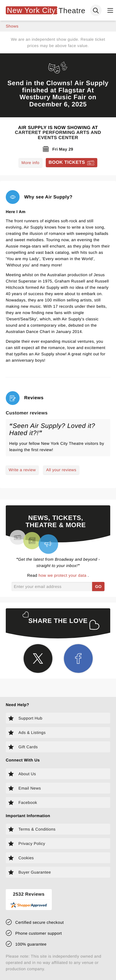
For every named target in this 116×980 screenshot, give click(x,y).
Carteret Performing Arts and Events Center (58, 135)
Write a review (22, 469)
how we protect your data (63, 575)
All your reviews (61, 469)
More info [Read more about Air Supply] (30, 162)
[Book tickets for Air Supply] (72, 162)
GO (98, 586)
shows (12, 26)
